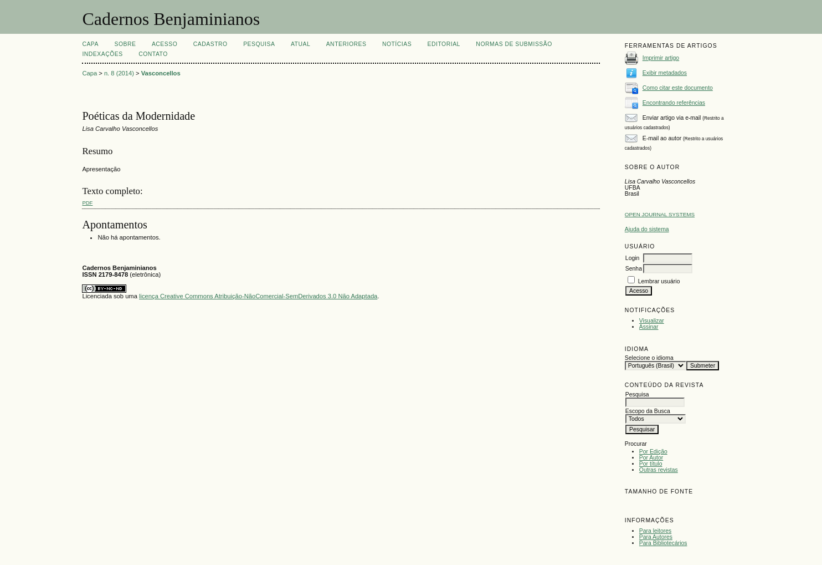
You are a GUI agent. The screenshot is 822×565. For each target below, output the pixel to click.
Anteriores (346, 44)
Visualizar (651, 321)
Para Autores (655, 537)
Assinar (649, 327)
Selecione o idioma (649, 358)
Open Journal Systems (660, 214)
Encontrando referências (674, 103)
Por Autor (651, 458)
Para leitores (655, 531)
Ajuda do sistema (647, 229)
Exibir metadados (665, 73)
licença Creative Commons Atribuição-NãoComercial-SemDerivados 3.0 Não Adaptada (258, 296)
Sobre (125, 44)
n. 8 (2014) (119, 73)
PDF (87, 203)
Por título (650, 464)
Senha (633, 269)
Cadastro (210, 44)
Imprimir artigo (661, 58)
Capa (90, 44)
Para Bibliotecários (663, 543)
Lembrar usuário (659, 281)
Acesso (164, 44)
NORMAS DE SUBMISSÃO (514, 44)
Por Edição (653, 452)
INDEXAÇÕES (102, 54)
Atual (300, 44)
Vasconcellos (161, 73)
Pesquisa (259, 44)
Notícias (397, 44)
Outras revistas (658, 470)
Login (632, 258)
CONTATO (153, 54)
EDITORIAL (444, 44)
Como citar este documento (678, 88)
